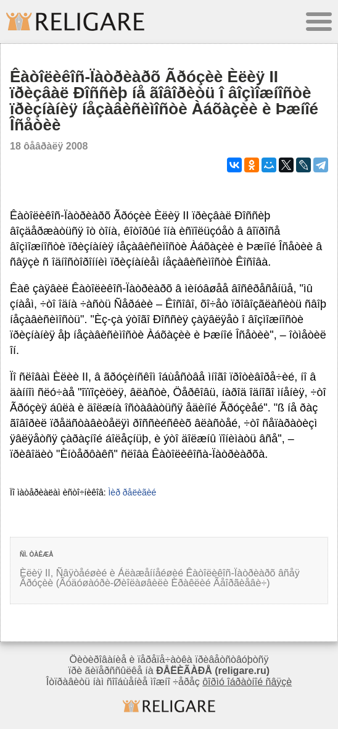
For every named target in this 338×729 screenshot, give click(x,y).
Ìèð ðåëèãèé (132, 492)
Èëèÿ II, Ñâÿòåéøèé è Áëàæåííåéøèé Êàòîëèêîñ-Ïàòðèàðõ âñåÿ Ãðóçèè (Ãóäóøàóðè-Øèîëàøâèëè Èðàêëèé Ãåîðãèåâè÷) (160, 578)
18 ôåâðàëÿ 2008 (49, 146)
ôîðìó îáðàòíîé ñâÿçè (247, 681)
